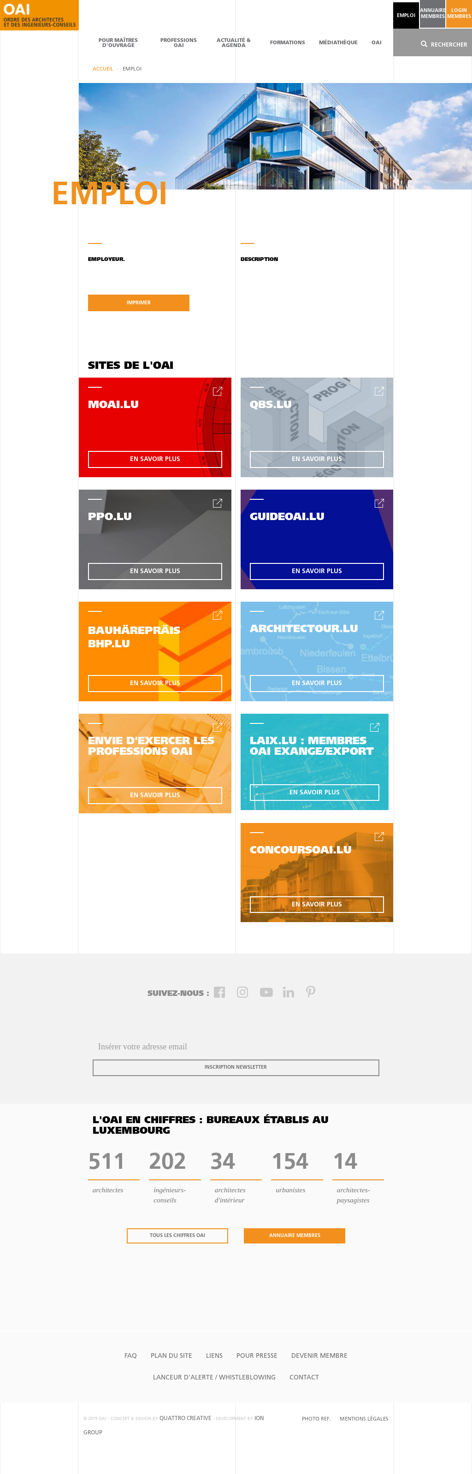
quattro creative (185, 1418)
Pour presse (256, 1356)
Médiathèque (338, 43)
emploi (406, 15)
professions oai (178, 43)
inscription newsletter (236, 1067)
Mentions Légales (364, 1419)
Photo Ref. (316, 1419)
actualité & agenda (234, 43)
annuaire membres (432, 13)
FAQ (130, 1356)
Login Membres (459, 13)
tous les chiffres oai (177, 1235)
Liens (214, 1356)
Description (259, 259)
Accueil (103, 69)
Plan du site (171, 1356)
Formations (287, 43)
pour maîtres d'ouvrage (118, 43)
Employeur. (106, 259)
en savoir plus (155, 459)
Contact (304, 1377)
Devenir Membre (319, 1356)
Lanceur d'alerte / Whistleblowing (214, 1377)
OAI (377, 43)
